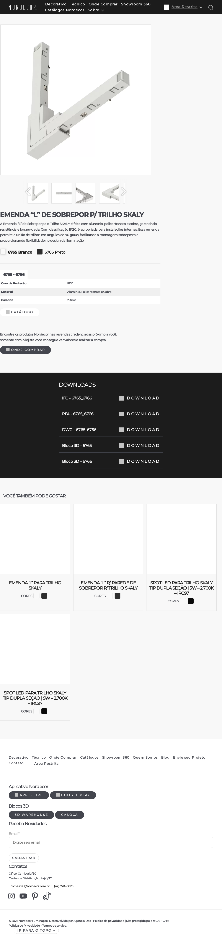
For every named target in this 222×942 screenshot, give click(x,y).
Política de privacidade (108, 920)
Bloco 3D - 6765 (111, 445)
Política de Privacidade (24, 925)
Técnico (77, 4)
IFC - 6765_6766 (111, 398)
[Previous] (26, 191)
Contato (16, 763)
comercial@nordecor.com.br (29, 886)
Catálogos (89, 757)
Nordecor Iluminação (33, 920)
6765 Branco (16, 252)
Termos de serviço (54, 925)
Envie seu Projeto (189, 757)
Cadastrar (23, 858)
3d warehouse (31, 815)
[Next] (125, 191)
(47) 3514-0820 (62, 886)
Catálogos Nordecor (64, 10)
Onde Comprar (103, 4)
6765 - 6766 (13, 274)
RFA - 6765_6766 (111, 414)
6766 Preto (51, 252)
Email (14, 834)
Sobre (93, 10)
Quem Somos (145, 757)
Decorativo (56, 4)
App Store (29, 795)
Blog (165, 757)
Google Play (73, 795)
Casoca (69, 815)
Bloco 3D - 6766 (111, 461)
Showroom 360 (136, 4)
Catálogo (19, 312)
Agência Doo (82, 920)
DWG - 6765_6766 (111, 429)
